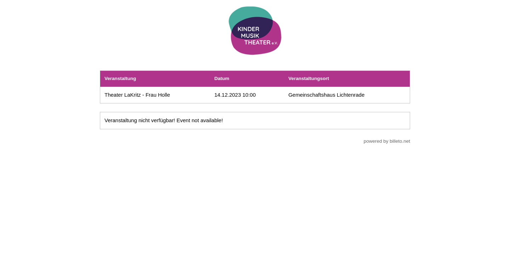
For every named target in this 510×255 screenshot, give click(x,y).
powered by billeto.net (387, 141)
